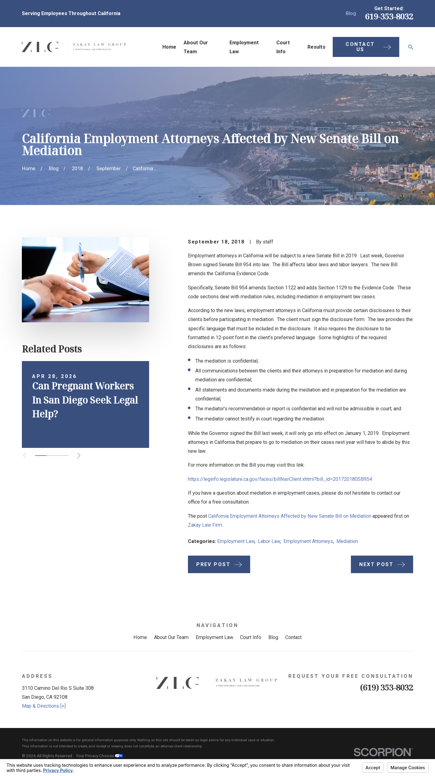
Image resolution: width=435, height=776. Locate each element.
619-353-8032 (389, 16)
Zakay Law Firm (205, 525)
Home (140, 637)
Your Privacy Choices (99, 755)
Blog (351, 13)
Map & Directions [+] (44, 706)
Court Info (250, 637)
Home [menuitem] (169, 47)
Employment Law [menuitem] (244, 47)
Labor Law (269, 541)
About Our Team (171, 637)
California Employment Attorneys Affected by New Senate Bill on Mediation (289, 516)
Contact (293, 637)
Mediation (347, 541)
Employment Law (235, 541)
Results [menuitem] (316, 47)
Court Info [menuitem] (283, 47)
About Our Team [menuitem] (196, 47)
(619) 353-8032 (386, 687)
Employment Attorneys (308, 541)
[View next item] (79, 455)
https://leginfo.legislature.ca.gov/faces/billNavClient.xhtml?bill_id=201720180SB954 (280, 479)
